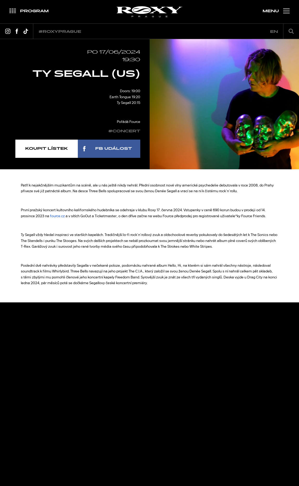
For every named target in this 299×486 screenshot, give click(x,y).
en (274, 31)
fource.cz (57, 216)
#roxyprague (60, 31)
